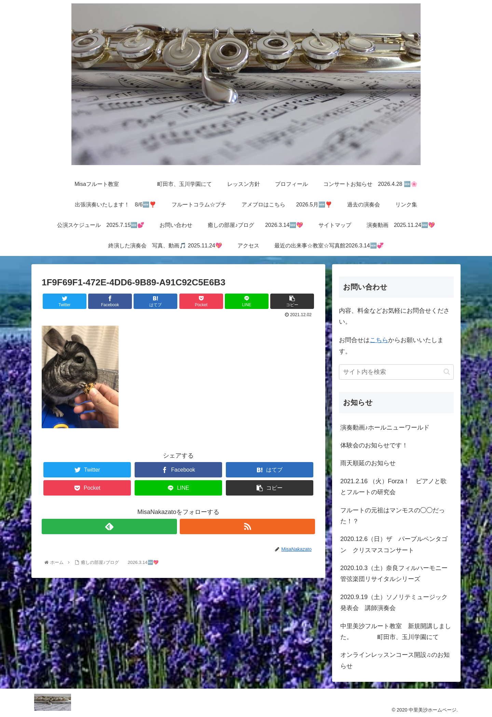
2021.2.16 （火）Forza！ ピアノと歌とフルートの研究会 (393, 487)
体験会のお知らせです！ (374, 445)
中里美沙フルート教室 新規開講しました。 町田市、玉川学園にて (395, 631)
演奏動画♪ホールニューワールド (384, 427)
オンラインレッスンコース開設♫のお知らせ (395, 660)
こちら (379, 340)
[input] (396, 372)
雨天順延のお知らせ (368, 463)
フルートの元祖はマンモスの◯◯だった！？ (392, 516)
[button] (447, 372)
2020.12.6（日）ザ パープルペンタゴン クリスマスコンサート (394, 544)
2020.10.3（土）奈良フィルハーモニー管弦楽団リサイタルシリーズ (394, 573)
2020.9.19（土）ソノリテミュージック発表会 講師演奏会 (394, 602)
